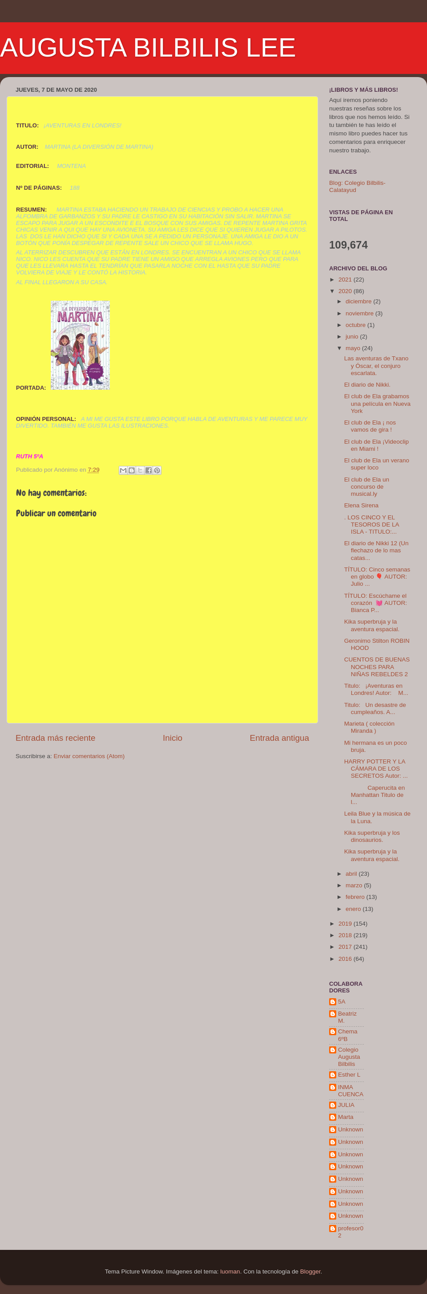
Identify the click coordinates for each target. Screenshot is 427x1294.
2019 (346, 923)
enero (354, 909)
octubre (356, 325)
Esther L (349, 1074)
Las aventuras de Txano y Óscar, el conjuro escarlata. (376, 365)
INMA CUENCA (350, 1091)
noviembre (360, 313)
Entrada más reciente (56, 738)
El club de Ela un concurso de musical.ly (366, 486)
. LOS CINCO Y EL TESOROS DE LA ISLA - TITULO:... (371, 524)
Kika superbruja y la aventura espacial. (372, 625)
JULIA (346, 1105)
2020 (346, 291)
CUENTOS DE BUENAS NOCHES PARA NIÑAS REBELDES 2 (377, 666)
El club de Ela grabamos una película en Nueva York (377, 403)
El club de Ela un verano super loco (376, 464)
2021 (346, 279)
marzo (355, 885)
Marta (346, 1117)
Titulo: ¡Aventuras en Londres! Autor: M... (376, 689)
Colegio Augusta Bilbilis (349, 1056)
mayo (354, 348)
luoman (230, 1271)
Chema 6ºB (348, 1035)
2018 (346, 935)
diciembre (359, 301)
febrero (356, 897)
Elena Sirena (361, 505)
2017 (346, 946)
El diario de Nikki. (367, 384)
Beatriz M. (347, 1017)
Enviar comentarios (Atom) (89, 756)
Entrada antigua (279, 738)
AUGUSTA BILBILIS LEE (148, 47)
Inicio (172, 738)
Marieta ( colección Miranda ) (369, 727)
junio (353, 336)
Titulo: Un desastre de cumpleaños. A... (375, 708)
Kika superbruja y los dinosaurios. (372, 836)
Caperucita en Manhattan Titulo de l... (374, 794)
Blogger (310, 1271)
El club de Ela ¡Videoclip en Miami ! (376, 445)
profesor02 (350, 1232)
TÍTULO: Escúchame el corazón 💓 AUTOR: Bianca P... (375, 602)
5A (342, 1001)
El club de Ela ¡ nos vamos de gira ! (370, 426)
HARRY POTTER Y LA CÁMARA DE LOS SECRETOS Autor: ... (376, 768)
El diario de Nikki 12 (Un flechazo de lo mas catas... (376, 550)
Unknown (350, 1129)
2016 (346, 958)
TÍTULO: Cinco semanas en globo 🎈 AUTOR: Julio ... (377, 576)
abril (352, 873)
